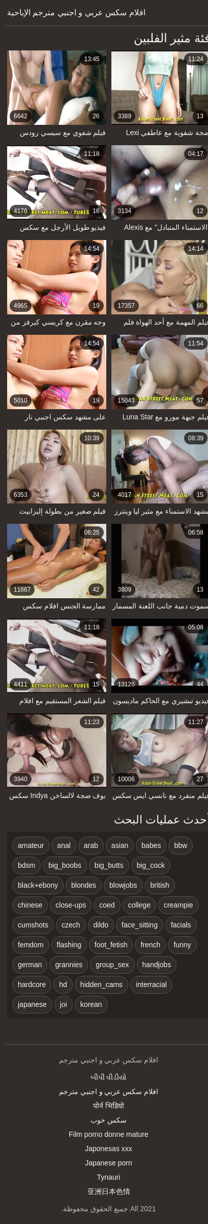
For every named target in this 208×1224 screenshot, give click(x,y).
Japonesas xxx (104, 1149)
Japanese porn (104, 1163)
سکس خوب (104, 1120)
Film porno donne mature (103, 1134)
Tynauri (104, 1177)
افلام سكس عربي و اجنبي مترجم (104, 1091)
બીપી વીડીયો (104, 1077)
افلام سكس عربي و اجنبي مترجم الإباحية (72, 12)
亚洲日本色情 (104, 1191)
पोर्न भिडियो (104, 1106)
